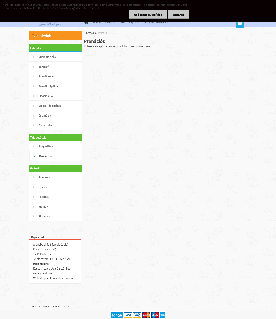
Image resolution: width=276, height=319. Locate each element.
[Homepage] (85, 22)
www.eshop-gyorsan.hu (56, 306)
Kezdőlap (91, 33)
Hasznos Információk (156, 22)
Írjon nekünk (41, 263)
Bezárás (178, 14)
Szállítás (110, 22)
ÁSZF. (122, 22)
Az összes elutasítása (148, 14)
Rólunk (97, 22)
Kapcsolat (134, 22)
